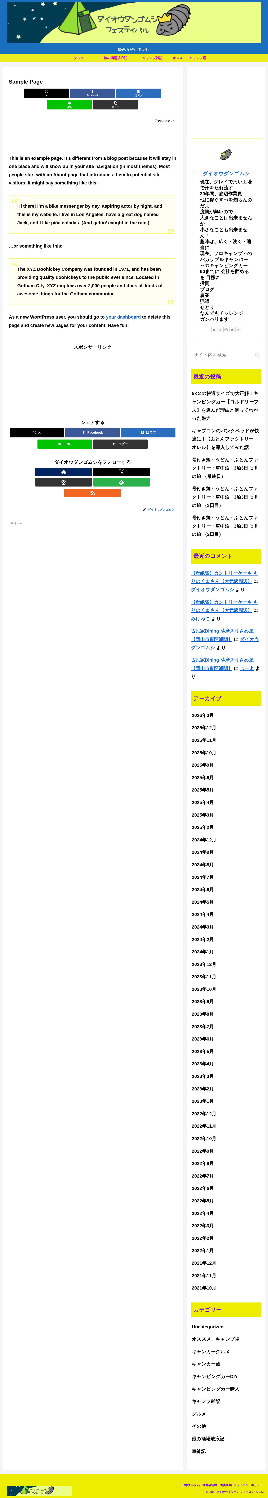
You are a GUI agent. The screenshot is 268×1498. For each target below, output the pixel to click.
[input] (226, 355)
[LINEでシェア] (120, 93)
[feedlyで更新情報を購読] (102, 460)
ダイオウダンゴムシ (226, 173)
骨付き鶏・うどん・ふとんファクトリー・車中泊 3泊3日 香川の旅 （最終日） (225, 468)
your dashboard (123, 305)
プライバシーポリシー (247, 1485)
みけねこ (200, 618)
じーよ (247, 668)
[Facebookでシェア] (64, 93)
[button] (148, 93)
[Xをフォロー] (83, 460)
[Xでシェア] (36, 93)
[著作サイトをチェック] (73, 460)
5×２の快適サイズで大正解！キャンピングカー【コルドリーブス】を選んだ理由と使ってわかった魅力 (225, 406)
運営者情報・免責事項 (213, 1485)
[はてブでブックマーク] (92, 93)
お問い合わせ (185, 1485)
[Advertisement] (92, 125)
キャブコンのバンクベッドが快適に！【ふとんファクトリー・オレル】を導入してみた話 (225, 439)
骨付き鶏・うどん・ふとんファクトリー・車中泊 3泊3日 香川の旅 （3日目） (225, 497)
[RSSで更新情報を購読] (112, 460)
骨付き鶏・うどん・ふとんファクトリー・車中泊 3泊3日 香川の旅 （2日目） (225, 526)
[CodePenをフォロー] (92, 460)
